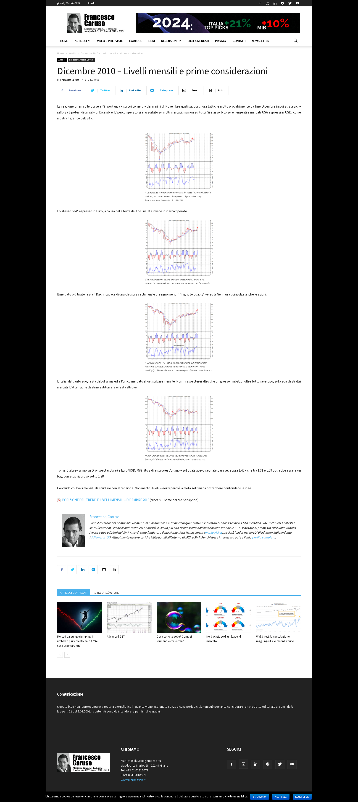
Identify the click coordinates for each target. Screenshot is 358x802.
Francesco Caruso (69, 80)
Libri (151, 41)
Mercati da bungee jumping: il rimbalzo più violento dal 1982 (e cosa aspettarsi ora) (77, 641)
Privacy (220, 41)
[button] (295, 41)
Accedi (91, 3)
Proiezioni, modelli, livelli (81, 59)
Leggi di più (302, 796)
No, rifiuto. (281, 796)
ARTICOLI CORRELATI (73, 593)
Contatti (239, 41)
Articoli (82, 41)
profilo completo (263, 537)
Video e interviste (110, 41)
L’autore (135, 41)
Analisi (72, 53)
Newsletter (260, 41)
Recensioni (171, 41)
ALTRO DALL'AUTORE (106, 593)
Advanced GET (116, 636)
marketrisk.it (213, 532)
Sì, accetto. (259, 796)
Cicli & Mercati (198, 41)
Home (64, 41)
